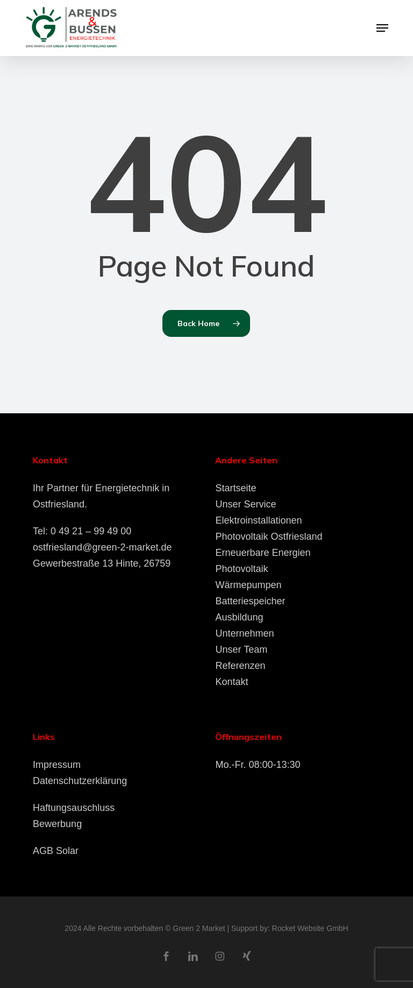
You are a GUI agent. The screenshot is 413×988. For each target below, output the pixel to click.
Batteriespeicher (250, 601)
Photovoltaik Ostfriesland (268, 536)
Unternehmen (244, 633)
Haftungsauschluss (74, 807)
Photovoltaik (241, 568)
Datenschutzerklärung (80, 780)
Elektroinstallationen (258, 520)
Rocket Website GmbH (310, 928)
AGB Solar (56, 850)
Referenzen (240, 665)
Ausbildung (239, 617)
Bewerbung (57, 823)
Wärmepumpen (248, 585)
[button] (382, 28)
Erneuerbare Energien (262, 552)
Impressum (57, 764)
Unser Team (241, 649)
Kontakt (231, 681)
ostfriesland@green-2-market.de (102, 547)
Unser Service (245, 504)
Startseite (235, 488)
